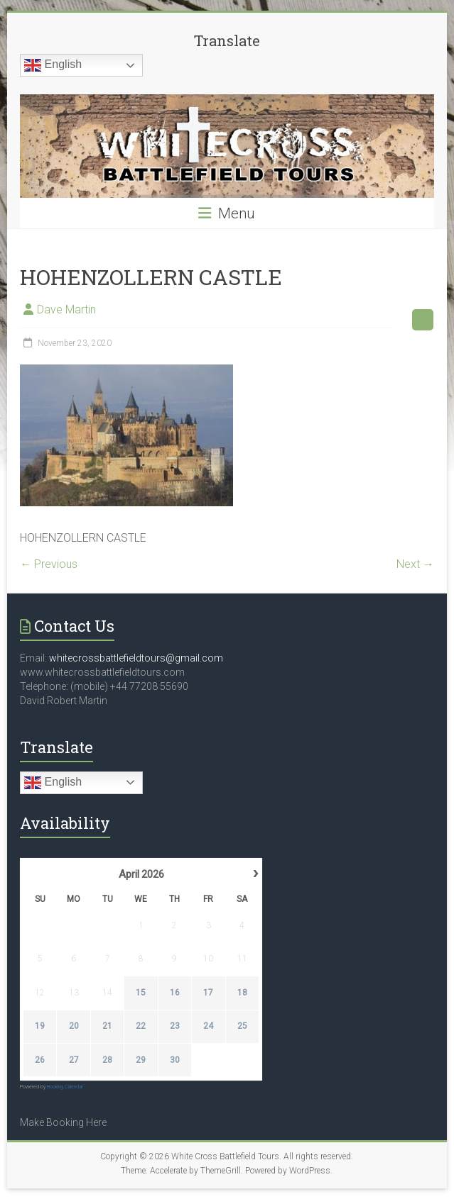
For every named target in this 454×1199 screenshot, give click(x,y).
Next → (415, 564)
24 (208, 1026)
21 (107, 1026)
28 (107, 1060)
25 (242, 1026)
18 (242, 993)
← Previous (48, 564)
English (53, 65)
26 (40, 1060)
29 (141, 1060)
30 (175, 1060)
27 (74, 1060)
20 (74, 1026)
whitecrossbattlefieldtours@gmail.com (136, 658)
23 (175, 1026)
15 (141, 993)
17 (208, 993)
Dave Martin (66, 309)
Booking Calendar (65, 1087)
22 (141, 1026)
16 (175, 993)
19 (40, 1026)
